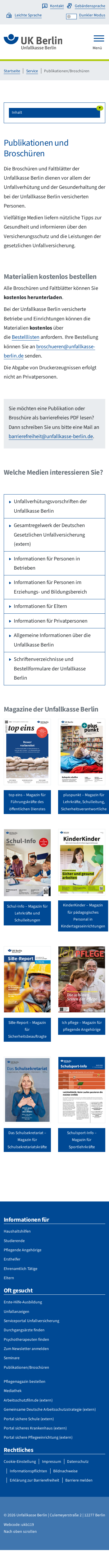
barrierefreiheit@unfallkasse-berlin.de (51, 436)
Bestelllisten (25, 337)
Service (32, 71)
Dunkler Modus (92, 15)
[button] (54, 113)
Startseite (12, 71)
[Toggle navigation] (99, 38)
